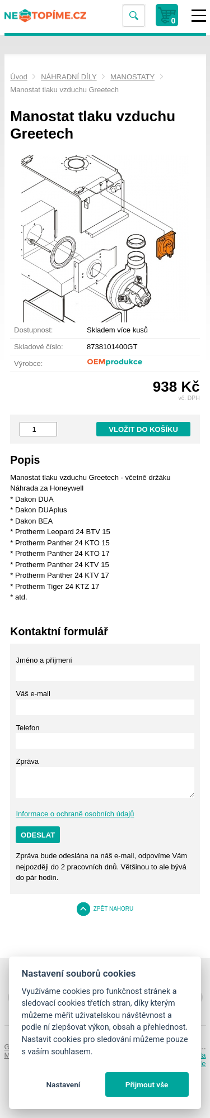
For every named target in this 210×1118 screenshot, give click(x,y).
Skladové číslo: (38, 346)
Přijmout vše (147, 1084)
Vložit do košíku (143, 429)
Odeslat (38, 835)
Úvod (18, 77)
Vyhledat (133, 16)
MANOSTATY (132, 77)
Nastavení (63, 1084)
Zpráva (27, 761)
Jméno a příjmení (44, 660)
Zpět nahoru (114, 909)
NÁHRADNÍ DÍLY (68, 77)
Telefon (27, 728)
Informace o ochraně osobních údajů (75, 814)
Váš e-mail (33, 693)
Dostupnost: (33, 330)
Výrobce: (28, 363)
